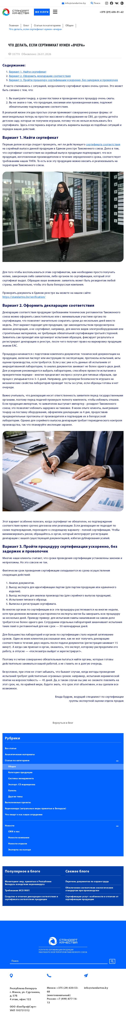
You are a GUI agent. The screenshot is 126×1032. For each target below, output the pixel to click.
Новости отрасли (17, 844)
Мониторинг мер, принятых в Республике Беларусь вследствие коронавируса (28, 883)
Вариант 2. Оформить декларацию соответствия (40, 76)
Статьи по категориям (17, 760)
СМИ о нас (14, 831)
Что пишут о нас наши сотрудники (23, 814)
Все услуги (42, 12)
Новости (9, 826)
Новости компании (18, 838)
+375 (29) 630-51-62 (112, 12)
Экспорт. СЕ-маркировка (21, 784)
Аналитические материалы (20, 754)
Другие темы (15, 797)
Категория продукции (20, 772)
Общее (12, 766)
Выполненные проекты (18, 802)
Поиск (95, 3)
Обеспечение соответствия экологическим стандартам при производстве (89, 889)
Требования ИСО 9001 (17, 890)
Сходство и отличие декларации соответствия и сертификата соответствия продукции (31, 898)
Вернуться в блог (63, 723)
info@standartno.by (75, 3)
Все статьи (10, 748)
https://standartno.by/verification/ (23, 297)
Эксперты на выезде (19, 850)
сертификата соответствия (103, 144)
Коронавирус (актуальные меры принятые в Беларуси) (35, 808)
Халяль (12, 790)
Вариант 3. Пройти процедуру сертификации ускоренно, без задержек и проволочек (63, 80)
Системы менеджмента (21, 778)
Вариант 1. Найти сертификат (27, 72)
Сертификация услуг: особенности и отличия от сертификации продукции (91, 898)
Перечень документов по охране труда (87, 881)
